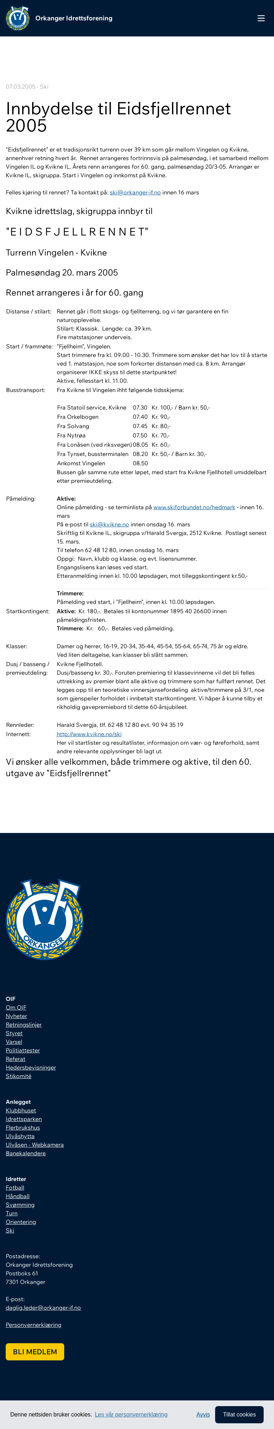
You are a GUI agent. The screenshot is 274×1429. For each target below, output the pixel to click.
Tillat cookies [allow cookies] (239, 1414)
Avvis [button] (203, 1414)
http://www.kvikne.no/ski (89, 734)
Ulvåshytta (20, 1136)
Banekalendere (26, 1153)
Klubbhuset (21, 1110)
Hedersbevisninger (31, 1067)
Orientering (21, 1221)
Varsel (14, 1041)
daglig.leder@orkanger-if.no (43, 1307)
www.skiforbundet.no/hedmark (194, 507)
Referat (15, 1058)
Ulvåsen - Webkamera (35, 1144)
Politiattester (23, 1050)
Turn (11, 1213)
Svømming (20, 1204)
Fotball (15, 1187)
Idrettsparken (24, 1118)
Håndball (18, 1196)
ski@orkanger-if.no (135, 192)
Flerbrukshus (23, 1127)
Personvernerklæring (33, 1324)
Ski (10, 1230)
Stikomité (18, 1076)
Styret (14, 1033)
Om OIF (16, 1007)
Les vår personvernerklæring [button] (131, 1414)
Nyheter (16, 1015)
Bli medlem (35, 1351)
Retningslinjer (24, 1024)
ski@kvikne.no (109, 524)
